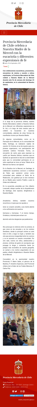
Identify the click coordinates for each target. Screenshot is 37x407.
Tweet (5, 66)
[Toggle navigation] (4, 33)
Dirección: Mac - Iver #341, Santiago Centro (19, 385)
